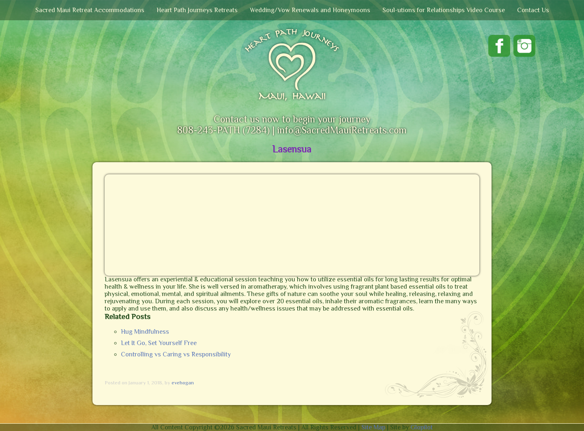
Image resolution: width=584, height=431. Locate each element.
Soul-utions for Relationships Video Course (443, 10)
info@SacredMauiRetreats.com (341, 129)
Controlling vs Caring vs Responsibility (176, 354)
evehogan (183, 383)
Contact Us (533, 10)
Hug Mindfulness (145, 331)
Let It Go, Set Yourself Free (159, 343)
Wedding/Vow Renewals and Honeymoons (310, 10)
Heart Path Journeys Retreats (197, 10)
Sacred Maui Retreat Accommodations (89, 10)
